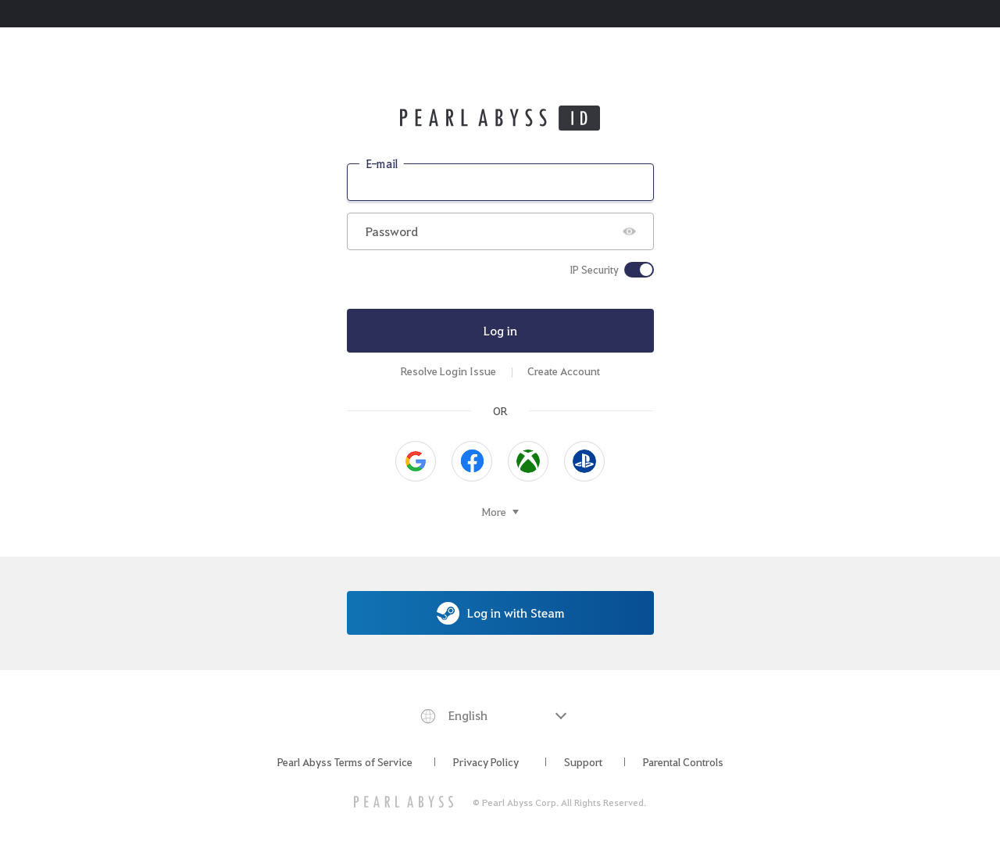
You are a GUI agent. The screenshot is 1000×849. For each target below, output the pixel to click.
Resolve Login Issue (448, 371)
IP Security (594, 269)
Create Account (563, 371)
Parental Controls (683, 761)
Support (583, 761)
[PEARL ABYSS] (403, 802)
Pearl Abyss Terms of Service (344, 761)
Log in (500, 330)
